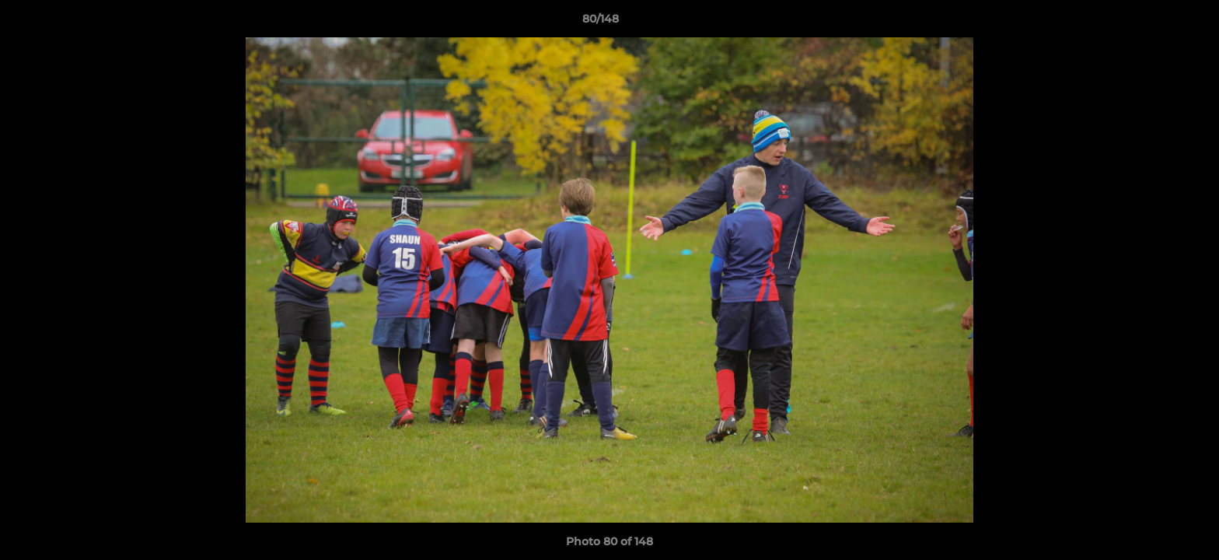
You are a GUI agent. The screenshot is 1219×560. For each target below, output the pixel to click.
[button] (1153, 23)
